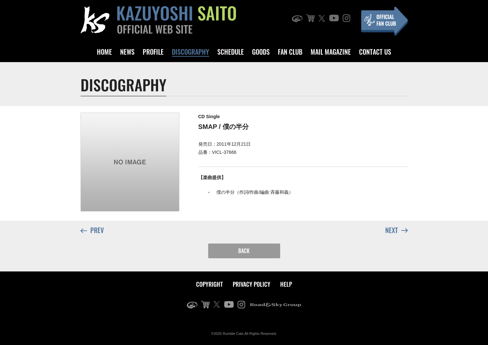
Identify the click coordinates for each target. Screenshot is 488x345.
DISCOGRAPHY (190, 52)
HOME (104, 52)
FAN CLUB (290, 52)
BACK (244, 251)
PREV (92, 230)
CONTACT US (375, 52)
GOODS (261, 52)
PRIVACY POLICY (251, 284)
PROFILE (153, 52)
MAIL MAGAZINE (331, 52)
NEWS (127, 52)
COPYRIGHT (209, 284)
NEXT (396, 230)
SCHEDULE (230, 52)
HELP (286, 284)
